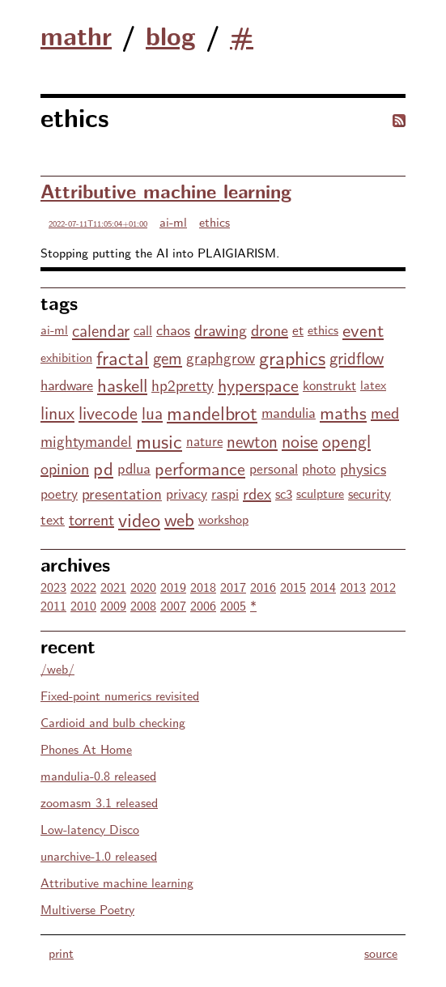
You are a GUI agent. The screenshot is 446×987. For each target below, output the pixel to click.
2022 (83, 586)
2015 (293, 586)
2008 (143, 605)
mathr (76, 34)
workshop (223, 518)
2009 (113, 605)
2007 (173, 605)
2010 (83, 605)
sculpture (320, 492)
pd (103, 467)
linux (57, 412)
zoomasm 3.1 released (99, 802)
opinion (64, 467)
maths (343, 411)
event (363, 329)
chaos (173, 329)
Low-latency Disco (89, 828)
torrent (91, 518)
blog (171, 34)
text (52, 519)
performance (200, 468)
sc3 (283, 493)
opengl (346, 440)
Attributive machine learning (165, 190)
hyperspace (258, 385)
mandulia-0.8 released (98, 775)
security (369, 493)
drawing (220, 329)
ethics (214, 221)
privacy (186, 493)
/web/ (57, 668)
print (61, 952)
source (380, 952)
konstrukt (329, 384)
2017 (233, 586)
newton (252, 440)
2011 (53, 605)
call (143, 329)
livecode (108, 412)
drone (269, 329)
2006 (203, 605)
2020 (143, 586)
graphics (292, 356)
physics (363, 468)
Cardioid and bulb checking (112, 722)
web (179, 518)
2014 (323, 586)
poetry (59, 493)
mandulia (288, 412)
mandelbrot (212, 412)
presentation (122, 493)
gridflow (356, 357)
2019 (173, 586)
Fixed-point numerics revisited (119, 695)
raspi (225, 493)
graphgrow (220, 357)
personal (273, 467)
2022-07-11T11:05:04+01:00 (98, 223)
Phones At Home (86, 748)
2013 (353, 586)
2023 (53, 586)
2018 (203, 586)
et (298, 329)
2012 (383, 586)
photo (319, 467)
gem (167, 357)
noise (300, 440)
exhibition (66, 356)
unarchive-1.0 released (98, 855)
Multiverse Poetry (87, 909)
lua (152, 412)
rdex (257, 492)
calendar (101, 329)
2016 (263, 586)
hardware (66, 384)
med (385, 411)
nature (204, 440)
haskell (122, 384)
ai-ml (173, 221)
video (139, 518)
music (159, 440)
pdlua (134, 468)
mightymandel (86, 440)
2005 (233, 605)
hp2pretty (182, 384)
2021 (113, 586)
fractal (122, 356)
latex (373, 384)
